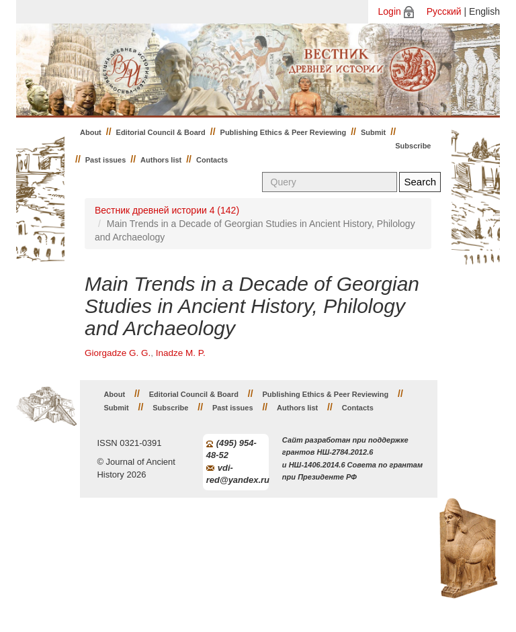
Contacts (212, 160)
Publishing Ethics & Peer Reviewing (283, 132)
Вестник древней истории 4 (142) (167, 210)
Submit (373, 132)
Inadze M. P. (181, 353)
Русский (444, 11)
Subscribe (413, 146)
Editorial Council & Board (161, 132)
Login (389, 11)
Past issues (105, 160)
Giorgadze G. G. (117, 353)
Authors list (160, 160)
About (90, 132)
